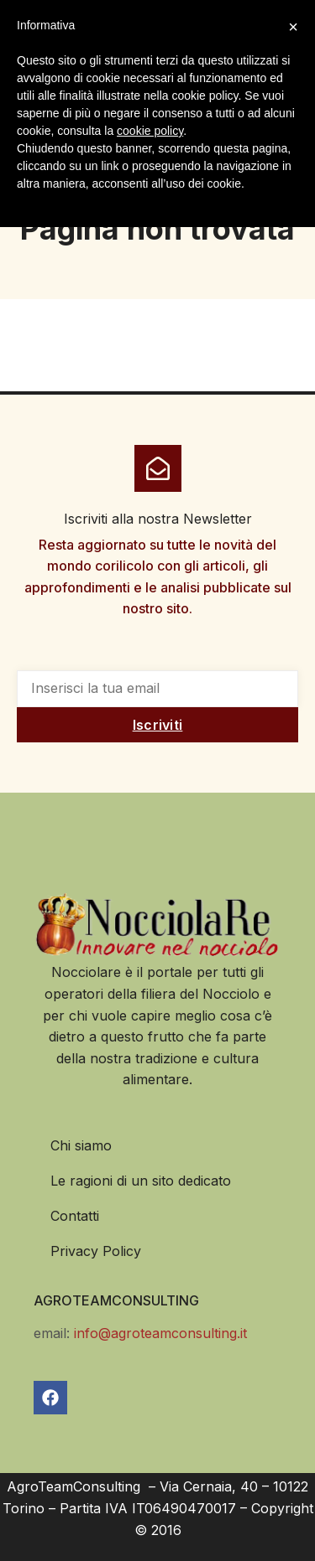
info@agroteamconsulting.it (160, 1333)
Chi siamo (81, 1145)
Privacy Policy (95, 1251)
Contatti (74, 1215)
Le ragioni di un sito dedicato (140, 1180)
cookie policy (150, 130)
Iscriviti (158, 724)
